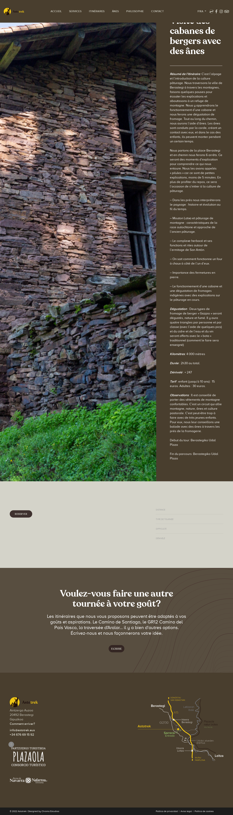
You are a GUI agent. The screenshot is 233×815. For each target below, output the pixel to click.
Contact (61, 20)
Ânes (119, 6)
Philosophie (139, 6)
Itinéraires (101, 6)
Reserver (21, 514)
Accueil (60, 6)
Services (80, 6)
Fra (186, 13)
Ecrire (116, 650)
